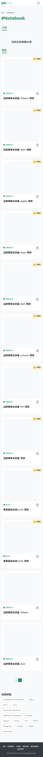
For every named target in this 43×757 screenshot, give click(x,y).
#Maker (31, 726)
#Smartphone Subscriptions (13, 699)
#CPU (5, 705)
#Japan (31, 699)
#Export (6, 721)
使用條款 (25, 746)
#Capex (20, 726)
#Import (29, 715)
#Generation (8, 731)
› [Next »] (26, 680)
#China (17, 721)
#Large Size (7, 726)
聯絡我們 (20, 749)
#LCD (15, 705)
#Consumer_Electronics (12, 710)
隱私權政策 (35, 746)
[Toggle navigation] (38, 3)
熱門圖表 (11, 746)
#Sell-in (36, 721)
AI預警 (18, 746)
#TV (26, 721)
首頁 (2, 13)
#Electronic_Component (12, 715)
